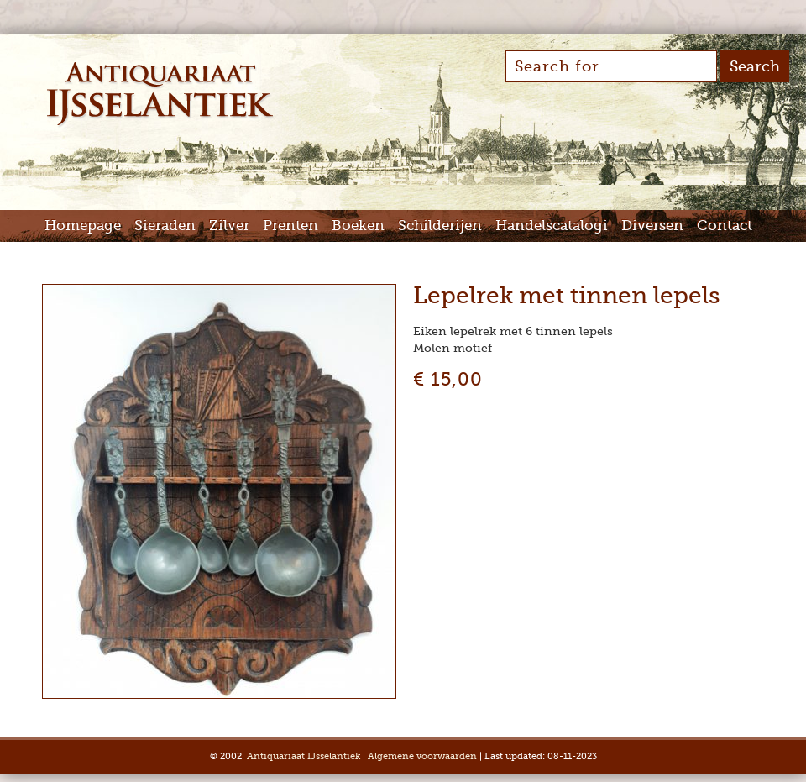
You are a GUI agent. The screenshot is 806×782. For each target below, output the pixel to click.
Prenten (290, 226)
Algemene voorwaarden (422, 756)
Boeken (358, 226)
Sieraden (165, 226)
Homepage (82, 226)
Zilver (229, 226)
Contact (724, 226)
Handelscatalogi (551, 226)
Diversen (652, 226)
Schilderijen (440, 226)
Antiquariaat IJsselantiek (303, 756)
